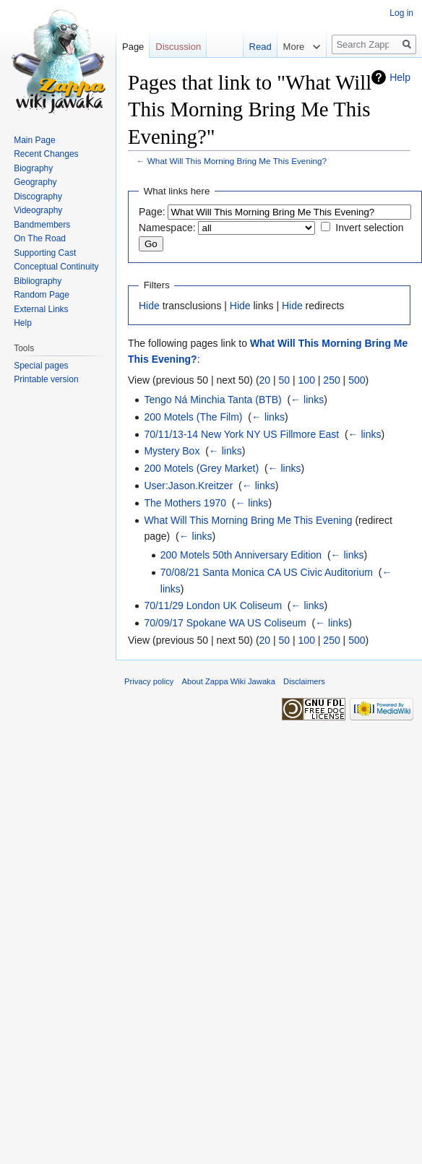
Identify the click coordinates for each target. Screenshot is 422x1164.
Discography (38, 196)
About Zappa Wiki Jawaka (228, 681)
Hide (149, 305)
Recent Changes (46, 154)
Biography (33, 168)
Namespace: (167, 227)
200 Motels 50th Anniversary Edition (241, 555)
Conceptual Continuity (56, 267)
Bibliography (37, 281)
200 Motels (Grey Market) (201, 468)
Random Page (41, 295)
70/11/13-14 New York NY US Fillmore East (241, 434)
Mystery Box (171, 451)
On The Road (40, 238)
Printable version (46, 379)
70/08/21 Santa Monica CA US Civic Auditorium (266, 572)
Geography (35, 182)
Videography (38, 210)
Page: (152, 211)
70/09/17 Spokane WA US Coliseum (225, 623)
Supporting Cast (45, 253)
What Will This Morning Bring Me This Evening (248, 520)
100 (306, 380)
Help (399, 77)
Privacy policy (148, 681)
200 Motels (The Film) (193, 417)
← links (307, 399)
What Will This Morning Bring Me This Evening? (237, 160)
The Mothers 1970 (185, 503)
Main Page (34, 140)
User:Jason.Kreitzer (188, 485)
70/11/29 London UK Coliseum (213, 605)
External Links (41, 309)
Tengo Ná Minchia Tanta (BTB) (212, 399)
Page (133, 46)
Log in (401, 13)
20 (265, 380)
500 (356, 380)
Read (260, 46)
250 (331, 380)
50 (284, 380)
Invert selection (369, 227)
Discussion (178, 46)
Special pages (41, 366)
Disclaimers (304, 681)
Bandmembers (42, 225)
